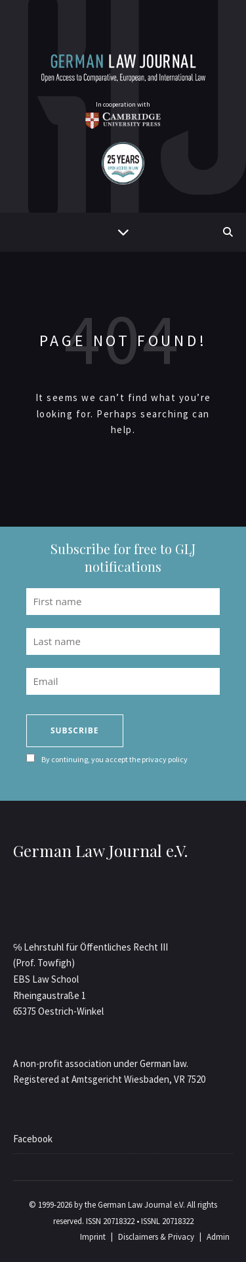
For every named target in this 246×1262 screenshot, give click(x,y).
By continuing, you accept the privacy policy (114, 759)
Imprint (93, 1236)
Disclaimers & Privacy (156, 1236)
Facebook (32, 1138)
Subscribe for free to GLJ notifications (123, 557)
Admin (218, 1236)
